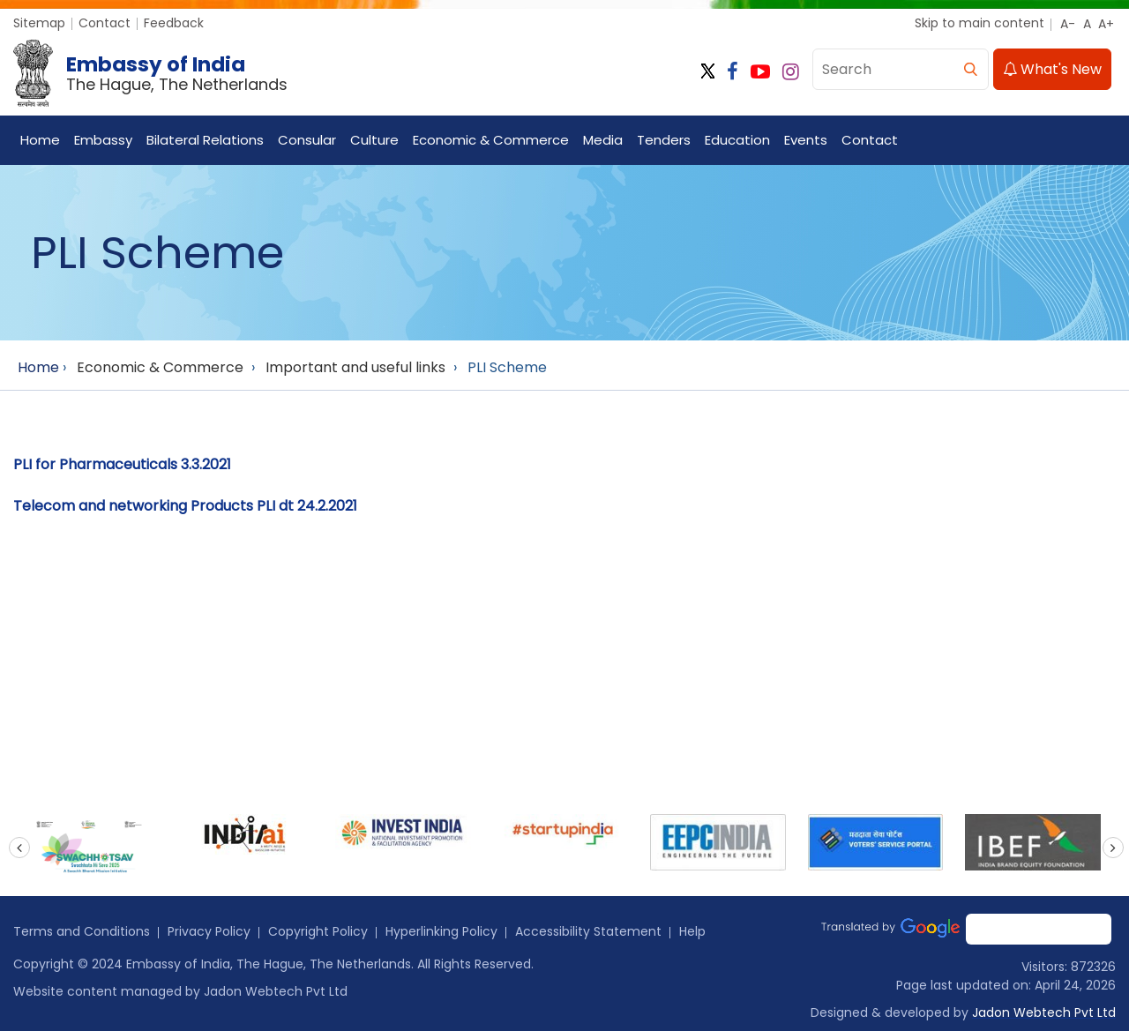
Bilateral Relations (205, 140)
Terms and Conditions (81, 931)
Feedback (174, 23)
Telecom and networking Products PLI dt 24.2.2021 (185, 506)
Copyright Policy (318, 931)
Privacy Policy (209, 931)
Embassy (103, 140)
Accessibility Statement (588, 931)
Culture (374, 140)
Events (805, 140)
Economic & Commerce (491, 140)
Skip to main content (979, 23)
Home (40, 140)
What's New (1052, 69)
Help (692, 931)
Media (603, 140)
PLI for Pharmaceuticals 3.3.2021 (122, 464)
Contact (105, 23)
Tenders (664, 140)
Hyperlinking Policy (441, 931)
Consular (307, 140)
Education (737, 140)
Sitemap (39, 23)
